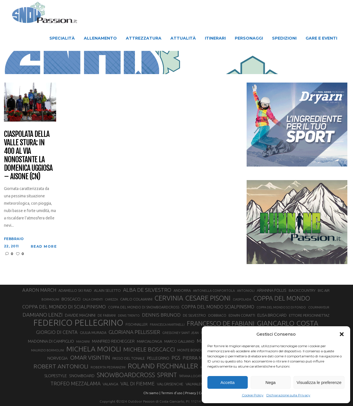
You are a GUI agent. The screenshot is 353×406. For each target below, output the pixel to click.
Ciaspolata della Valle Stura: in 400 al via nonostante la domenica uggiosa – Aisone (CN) (28, 155)
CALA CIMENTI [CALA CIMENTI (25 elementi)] (93, 299)
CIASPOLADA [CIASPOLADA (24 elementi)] (242, 299)
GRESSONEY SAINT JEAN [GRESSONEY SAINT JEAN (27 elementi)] (180, 332)
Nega (271, 382)
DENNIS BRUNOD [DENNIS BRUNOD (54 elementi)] (161, 315)
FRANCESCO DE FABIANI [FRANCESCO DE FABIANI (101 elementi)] (221, 323)
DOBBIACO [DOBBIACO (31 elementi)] (217, 315)
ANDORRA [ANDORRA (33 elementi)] (182, 290)
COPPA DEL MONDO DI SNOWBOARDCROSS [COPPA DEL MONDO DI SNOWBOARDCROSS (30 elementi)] (143, 307)
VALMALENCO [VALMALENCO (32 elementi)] (197, 384)
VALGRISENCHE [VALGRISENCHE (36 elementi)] (170, 384)
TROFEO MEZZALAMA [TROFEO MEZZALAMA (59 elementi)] (75, 383)
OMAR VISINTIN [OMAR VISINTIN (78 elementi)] (90, 357)
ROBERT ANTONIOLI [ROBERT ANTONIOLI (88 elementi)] (61, 366)
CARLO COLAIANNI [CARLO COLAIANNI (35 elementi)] (136, 299)
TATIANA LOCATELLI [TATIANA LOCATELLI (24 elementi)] (192, 376)
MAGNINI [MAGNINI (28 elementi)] (83, 341)
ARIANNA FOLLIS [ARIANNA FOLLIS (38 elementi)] (271, 290)
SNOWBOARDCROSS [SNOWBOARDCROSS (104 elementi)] (126, 374)
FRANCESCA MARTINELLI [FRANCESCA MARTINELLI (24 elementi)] (167, 324)
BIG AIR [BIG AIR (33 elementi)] (324, 290)
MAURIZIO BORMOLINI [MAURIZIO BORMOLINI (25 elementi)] (47, 350)
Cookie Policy (253, 395)
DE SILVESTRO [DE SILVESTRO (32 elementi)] (194, 315)
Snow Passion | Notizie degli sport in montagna (121, 62)
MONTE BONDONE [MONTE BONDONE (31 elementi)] (192, 350)
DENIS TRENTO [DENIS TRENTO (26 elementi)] (129, 315)
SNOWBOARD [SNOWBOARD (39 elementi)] (82, 375)
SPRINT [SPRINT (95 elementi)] (167, 375)
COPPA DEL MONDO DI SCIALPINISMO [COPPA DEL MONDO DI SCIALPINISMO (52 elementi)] (64, 306)
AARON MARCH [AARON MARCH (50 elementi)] (39, 290)
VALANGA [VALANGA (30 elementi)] (110, 384)
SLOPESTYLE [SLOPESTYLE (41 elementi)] (55, 375)
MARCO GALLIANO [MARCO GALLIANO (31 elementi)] (179, 341)
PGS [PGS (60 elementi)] (176, 357)
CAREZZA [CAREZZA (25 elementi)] (111, 299)
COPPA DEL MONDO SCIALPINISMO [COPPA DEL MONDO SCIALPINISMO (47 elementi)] (217, 306)
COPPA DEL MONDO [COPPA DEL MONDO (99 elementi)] (281, 298)
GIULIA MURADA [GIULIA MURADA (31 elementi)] (93, 332)
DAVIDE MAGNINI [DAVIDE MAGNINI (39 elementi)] (80, 315)
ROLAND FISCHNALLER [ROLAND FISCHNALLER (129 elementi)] (163, 366)
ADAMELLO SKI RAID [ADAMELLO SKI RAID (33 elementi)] (75, 290)
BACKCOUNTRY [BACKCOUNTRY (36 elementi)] (302, 290)
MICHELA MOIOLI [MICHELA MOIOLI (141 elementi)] (93, 349)
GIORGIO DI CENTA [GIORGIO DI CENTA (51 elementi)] (57, 332)
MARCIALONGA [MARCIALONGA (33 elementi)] (149, 341)
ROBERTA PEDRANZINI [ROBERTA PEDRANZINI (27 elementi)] (108, 367)
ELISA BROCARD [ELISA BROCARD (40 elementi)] (272, 315)
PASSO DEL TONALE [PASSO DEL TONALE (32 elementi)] (128, 358)
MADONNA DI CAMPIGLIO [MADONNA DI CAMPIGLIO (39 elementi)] (51, 341)
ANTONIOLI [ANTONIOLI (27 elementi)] (246, 290)
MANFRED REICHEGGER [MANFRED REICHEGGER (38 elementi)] (113, 341)
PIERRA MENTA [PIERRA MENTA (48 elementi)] (198, 357)
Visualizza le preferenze (319, 382)
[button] (342, 334)
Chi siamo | (151, 393)
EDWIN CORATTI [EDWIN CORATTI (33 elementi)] (242, 315)
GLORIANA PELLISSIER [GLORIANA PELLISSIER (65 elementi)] (134, 332)
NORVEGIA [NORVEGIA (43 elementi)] (57, 358)
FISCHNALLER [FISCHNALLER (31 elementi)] (137, 324)
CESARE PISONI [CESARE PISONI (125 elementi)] (208, 298)
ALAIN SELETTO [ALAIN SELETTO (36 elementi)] (107, 290)
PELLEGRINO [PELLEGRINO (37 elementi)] (158, 358)
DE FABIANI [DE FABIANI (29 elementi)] (107, 315)
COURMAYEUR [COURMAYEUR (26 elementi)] (318, 307)
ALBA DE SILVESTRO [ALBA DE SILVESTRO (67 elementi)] (147, 290)
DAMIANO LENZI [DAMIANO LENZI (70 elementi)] (43, 315)
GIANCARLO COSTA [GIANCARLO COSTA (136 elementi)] (287, 323)
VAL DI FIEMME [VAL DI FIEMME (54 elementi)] (137, 383)
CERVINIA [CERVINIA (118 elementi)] (169, 298)
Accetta (227, 382)
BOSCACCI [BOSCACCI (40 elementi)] (71, 299)
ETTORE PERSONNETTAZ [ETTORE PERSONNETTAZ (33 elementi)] (309, 315)
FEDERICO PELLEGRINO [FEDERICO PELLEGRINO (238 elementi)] (78, 323)
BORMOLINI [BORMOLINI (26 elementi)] (50, 299)
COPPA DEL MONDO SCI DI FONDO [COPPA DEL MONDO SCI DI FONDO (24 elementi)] (281, 307)
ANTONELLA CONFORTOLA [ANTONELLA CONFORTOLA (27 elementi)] (214, 290)
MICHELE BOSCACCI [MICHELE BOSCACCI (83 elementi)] (149, 349)
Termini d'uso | (172, 393)
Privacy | (191, 393)
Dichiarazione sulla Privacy (288, 395)
